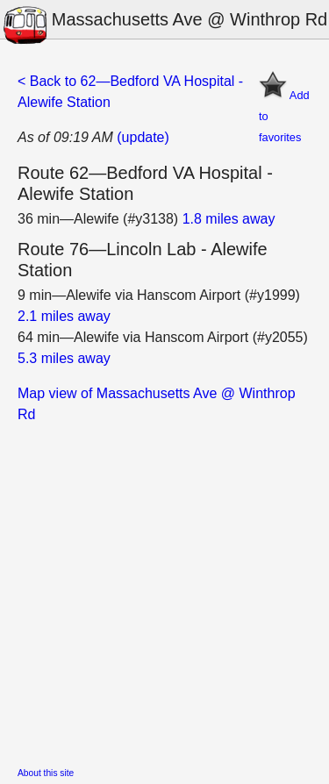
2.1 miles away (64, 316)
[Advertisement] (164, 589)
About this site (46, 773)
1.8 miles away (228, 218)
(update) (143, 137)
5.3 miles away (64, 358)
